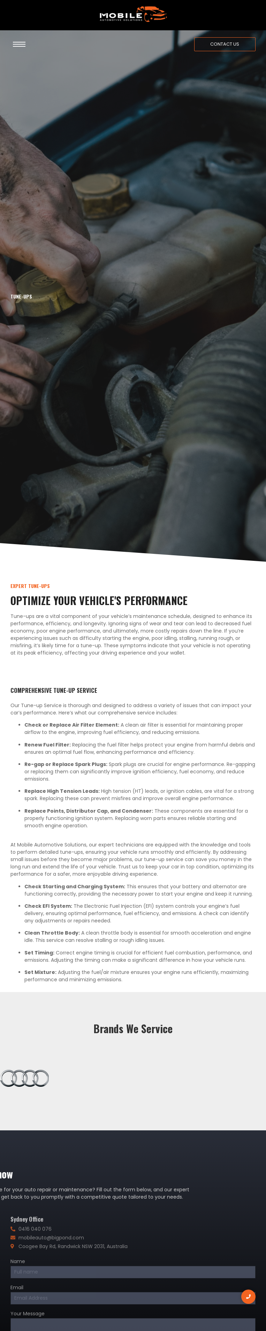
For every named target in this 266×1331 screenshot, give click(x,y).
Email (16, 1288)
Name (17, 1262)
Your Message (27, 1314)
